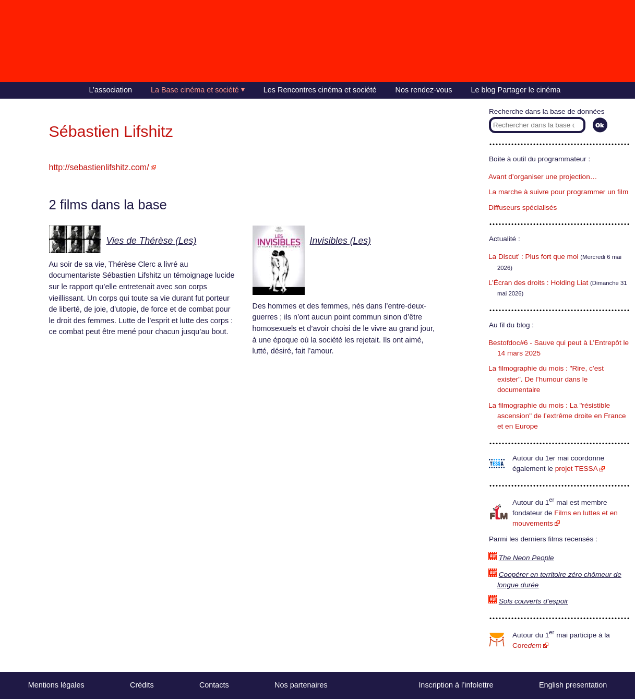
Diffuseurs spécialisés (522, 207)
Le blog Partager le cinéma (515, 90)
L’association (110, 90)
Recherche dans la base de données (546, 111)
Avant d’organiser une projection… (542, 177)
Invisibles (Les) (340, 240)
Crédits (142, 685)
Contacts (214, 685)
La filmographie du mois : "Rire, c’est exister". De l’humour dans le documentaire (546, 379)
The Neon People (526, 558)
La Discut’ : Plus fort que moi (533, 256)
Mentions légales (56, 685)
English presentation (573, 685)
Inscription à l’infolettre (455, 685)
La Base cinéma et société (195, 90)
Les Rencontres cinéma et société (320, 90)
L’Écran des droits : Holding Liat (538, 283)
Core (527, 645)
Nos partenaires (301, 685)
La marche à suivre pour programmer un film (558, 192)
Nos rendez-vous (424, 90)
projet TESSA (576, 468)
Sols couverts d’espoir (533, 601)
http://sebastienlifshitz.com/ (99, 167)
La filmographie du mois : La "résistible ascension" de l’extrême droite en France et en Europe (557, 416)
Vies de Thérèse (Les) (151, 240)
